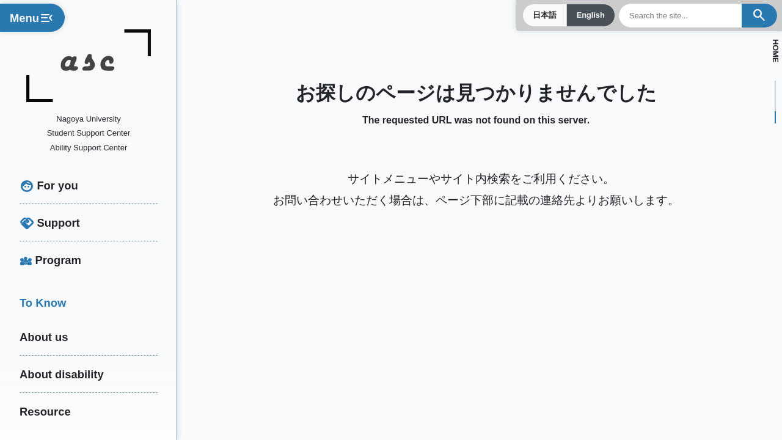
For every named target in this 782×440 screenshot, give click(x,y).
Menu (32, 18)
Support (58, 222)
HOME (775, 50)
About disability (62, 374)
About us (44, 337)
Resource (45, 411)
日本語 (544, 15)
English (590, 15)
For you (57, 185)
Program (58, 260)
